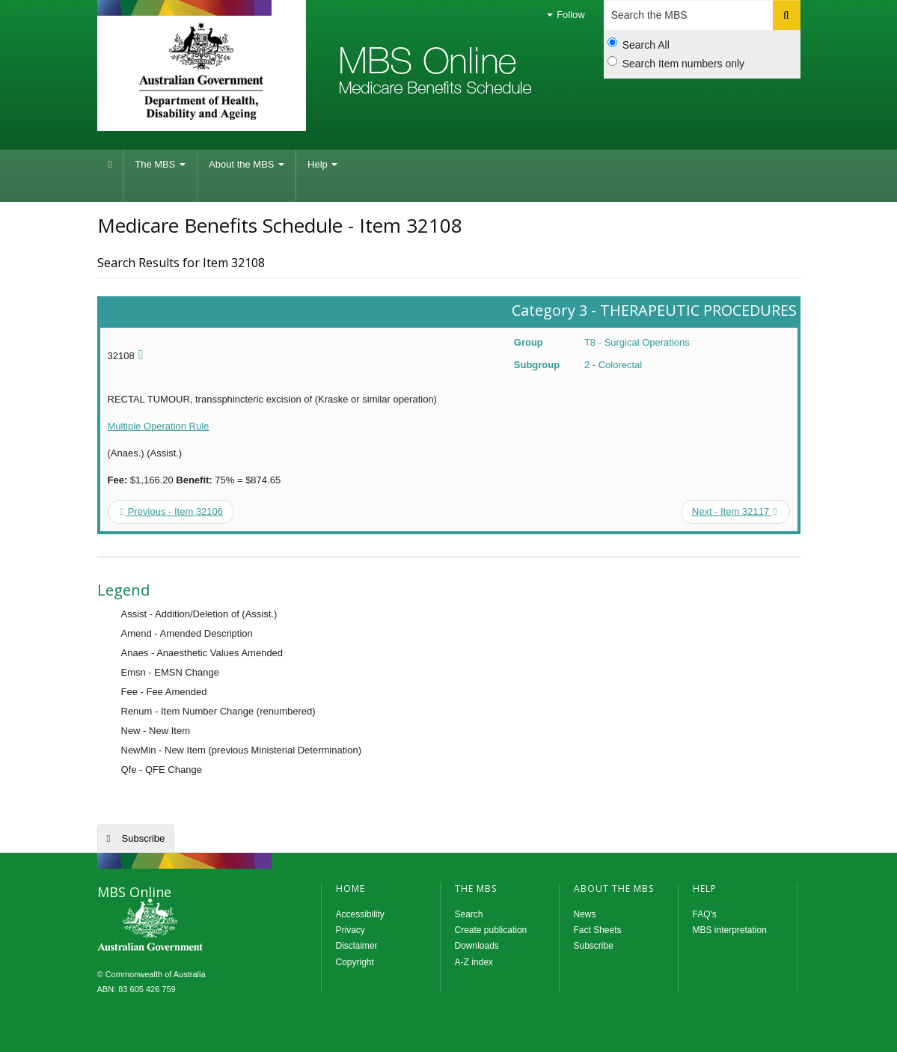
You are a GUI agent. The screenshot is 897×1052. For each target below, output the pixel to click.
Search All (638, 44)
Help (322, 164)
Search (469, 914)
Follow (566, 14)
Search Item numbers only (675, 63)
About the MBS (246, 164)
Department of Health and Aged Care (201, 71)
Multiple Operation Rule (158, 426)
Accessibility (360, 914)
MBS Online (190, 926)
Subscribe (143, 838)
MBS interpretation (730, 930)
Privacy (350, 930)
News (585, 914)
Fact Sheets (598, 930)
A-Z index (474, 962)
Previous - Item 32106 (172, 511)
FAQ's (705, 914)
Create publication (491, 930)
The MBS (160, 164)
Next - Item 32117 (734, 511)
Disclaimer (357, 946)
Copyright (355, 962)
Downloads (477, 946)
